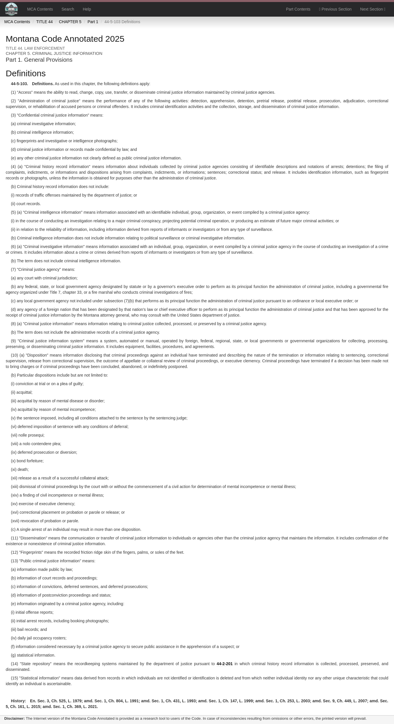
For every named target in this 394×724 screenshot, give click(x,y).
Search (67, 9)
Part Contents (298, 9)
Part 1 (92, 21)
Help (87, 9)
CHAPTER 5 (70, 21)
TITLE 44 (44, 21)
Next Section (372, 9)
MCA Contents (40, 9)
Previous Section (335, 9)
